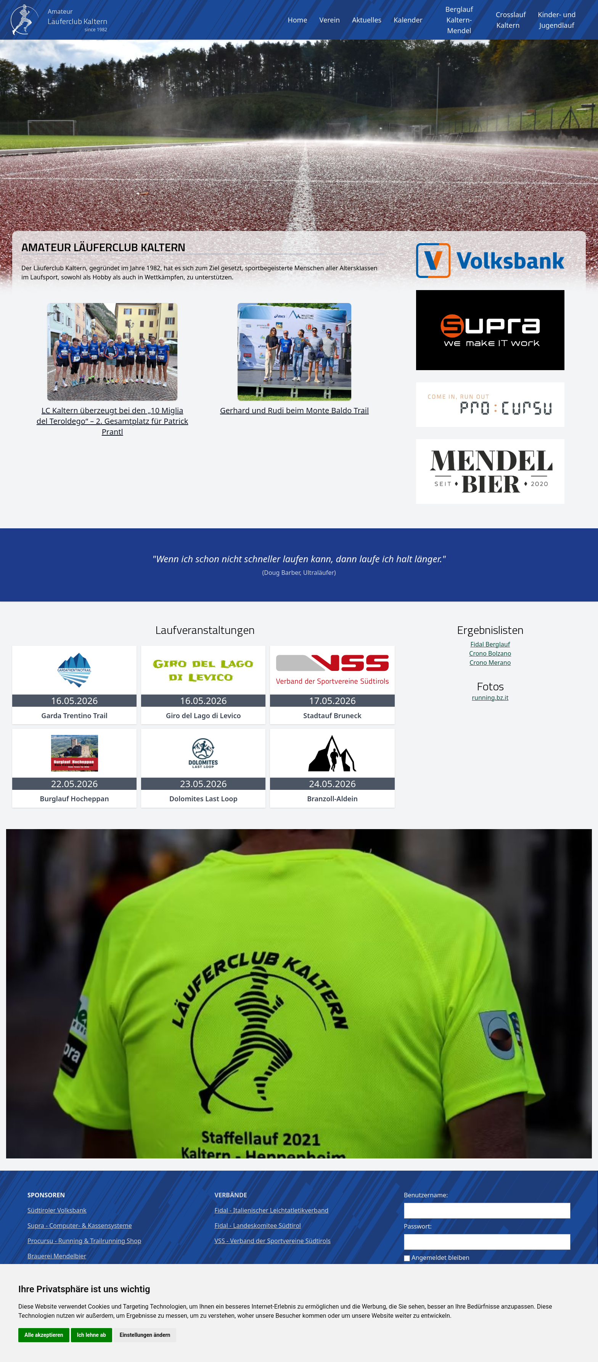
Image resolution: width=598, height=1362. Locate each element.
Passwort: (418, 1226)
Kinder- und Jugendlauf (556, 20)
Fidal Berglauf (490, 644)
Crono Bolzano (490, 653)
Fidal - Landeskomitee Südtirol (258, 1225)
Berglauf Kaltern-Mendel (459, 20)
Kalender (408, 19)
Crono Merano (490, 662)
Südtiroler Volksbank (57, 1210)
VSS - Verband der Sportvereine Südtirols (273, 1241)
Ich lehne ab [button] (91, 1335)
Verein (330, 19)
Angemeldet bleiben (440, 1257)
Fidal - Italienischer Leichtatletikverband (272, 1210)
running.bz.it (490, 697)
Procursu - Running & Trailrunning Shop (84, 1241)
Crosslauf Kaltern (511, 20)
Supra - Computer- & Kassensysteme (79, 1225)
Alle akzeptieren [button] (43, 1335)
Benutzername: (426, 1195)
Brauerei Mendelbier (56, 1256)
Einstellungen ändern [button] (145, 1335)
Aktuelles (366, 19)
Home (297, 19)
